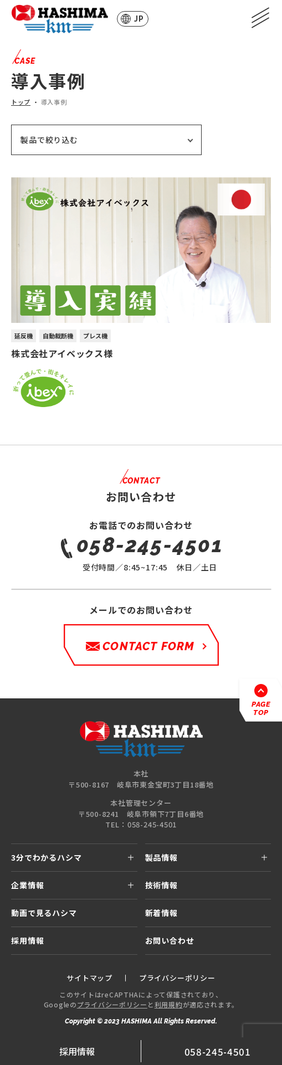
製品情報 (161, 857)
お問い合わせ (169, 940)
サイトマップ (89, 978)
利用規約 (169, 1004)
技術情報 (161, 885)
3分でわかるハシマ (46, 857)
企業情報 (27, 885)
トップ (20, 101)
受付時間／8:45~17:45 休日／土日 (149, 552)
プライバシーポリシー (112, 1004)
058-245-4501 (217, 1051)
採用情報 (77, 1051)
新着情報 (161, 912)
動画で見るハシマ (44, 912)
